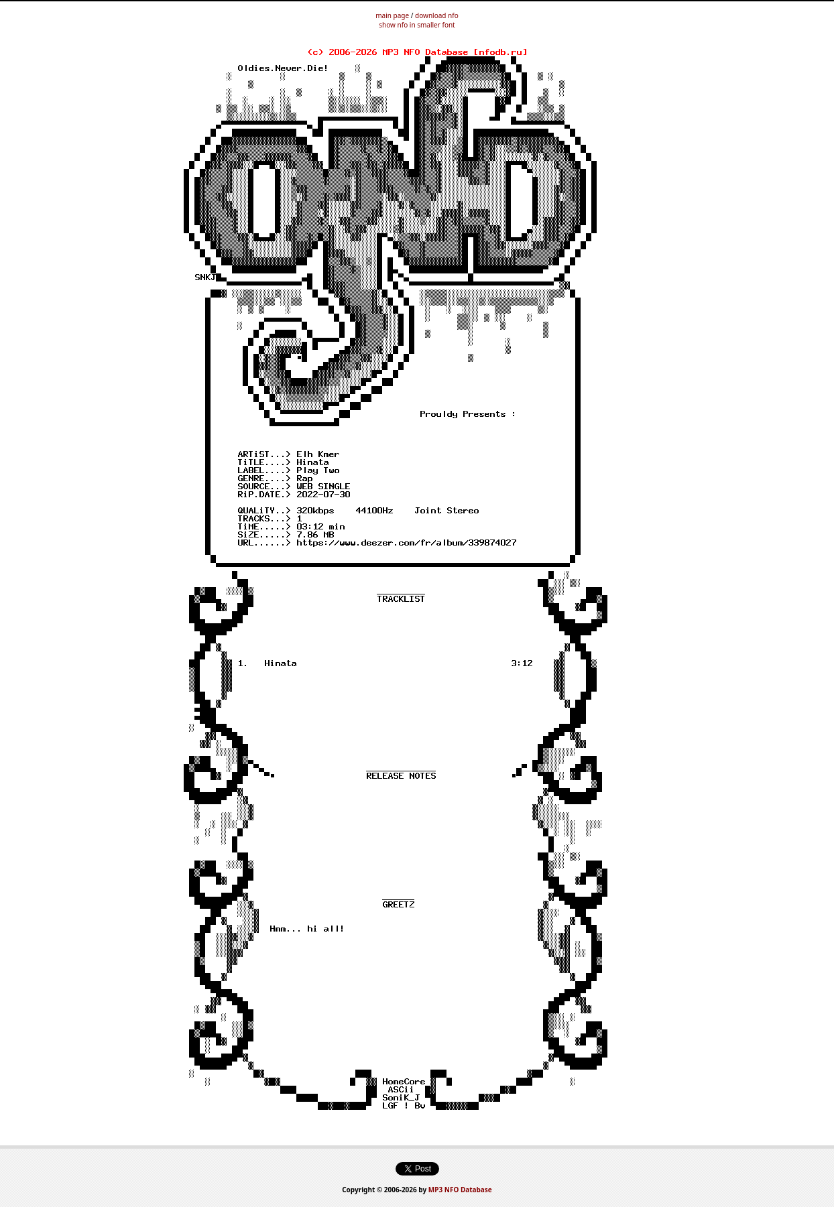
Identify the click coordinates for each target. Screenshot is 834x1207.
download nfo (437, 15)
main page (392, 15)
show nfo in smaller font (417, 24)
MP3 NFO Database (460, 1189)
